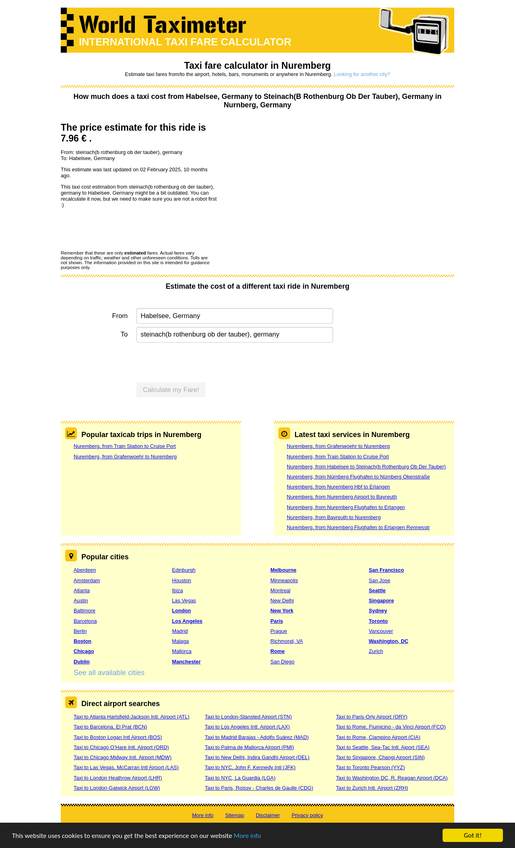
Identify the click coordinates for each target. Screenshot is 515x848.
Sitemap (234, 815)
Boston (82, 641)
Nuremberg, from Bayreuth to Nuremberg (334, 517)
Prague (278, 631)
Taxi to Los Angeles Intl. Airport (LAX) (247, 727)
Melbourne (283, 570)
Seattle (377, 590)
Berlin (80, 631)
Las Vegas (184, 601)
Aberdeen (85, 570)
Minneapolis (284, 580)
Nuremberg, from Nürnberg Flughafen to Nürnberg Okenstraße (358, 477)
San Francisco (386, 570)
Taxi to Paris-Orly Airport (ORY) (372, 717)
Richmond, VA (286, 641)
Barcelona (85, 621)
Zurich (376, 651)
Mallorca (182, 651)
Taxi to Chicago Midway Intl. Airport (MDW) (122, 757)
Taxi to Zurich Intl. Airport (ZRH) (372, 788)
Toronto (378, 621)
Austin (81, 601)
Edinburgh (184, 570)
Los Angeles (187, 621)
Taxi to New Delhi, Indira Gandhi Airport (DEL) (257, 757)
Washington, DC (388, 641)
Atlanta (82, 590)
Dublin (82, 662)
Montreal (280, 590)
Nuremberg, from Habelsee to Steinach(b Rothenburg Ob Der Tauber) (366, 467)
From (120, 316)
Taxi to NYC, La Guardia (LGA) (240, 778)
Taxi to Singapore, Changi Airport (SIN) (380, 757)
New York (281, 611)
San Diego (282, 662)
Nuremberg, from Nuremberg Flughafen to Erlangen (346, 507)
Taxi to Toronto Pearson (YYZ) (370, 767)
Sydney (378, 611)
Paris (276, 621)
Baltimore (84, 611)
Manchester (186, 662)
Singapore (381, 601)
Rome (277, 651)
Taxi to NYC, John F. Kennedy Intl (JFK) (250, 767)
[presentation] (122, 228)
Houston (182, 580)
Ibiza (177, 590)
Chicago (84, 651)
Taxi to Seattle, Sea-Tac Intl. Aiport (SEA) (383, 747)
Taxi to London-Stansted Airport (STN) (248, 717)
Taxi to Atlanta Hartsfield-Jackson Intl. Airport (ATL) (132, 717)
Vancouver (381, 631)
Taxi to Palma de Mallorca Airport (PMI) (249, 747)
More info (247, 836)
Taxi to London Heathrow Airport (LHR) (118, 778)
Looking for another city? (362, 74)
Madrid (180, 631)
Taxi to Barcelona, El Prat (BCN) (110, 727)
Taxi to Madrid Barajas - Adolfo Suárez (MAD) (257, 737)
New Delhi (282, 601)
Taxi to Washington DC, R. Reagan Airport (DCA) (392, 778)
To (124, 334)
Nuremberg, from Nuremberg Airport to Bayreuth (342, 497)
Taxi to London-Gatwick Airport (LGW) (117, 788)
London (181, 611)
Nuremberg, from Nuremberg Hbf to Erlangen (338, 487)
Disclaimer (268, 815)
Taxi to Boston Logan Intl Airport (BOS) (118, 737)
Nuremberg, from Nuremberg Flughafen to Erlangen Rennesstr (358, 527)
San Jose (379, 580)
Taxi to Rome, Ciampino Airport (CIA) (378, 737)
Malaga (180, 641)
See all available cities (109, 673)
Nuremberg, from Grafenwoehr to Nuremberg (125, 457)
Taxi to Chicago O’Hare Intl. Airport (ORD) (121, 747)
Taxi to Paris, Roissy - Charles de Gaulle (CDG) (259, 788)
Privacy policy (307, 815)
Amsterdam (87, 580)
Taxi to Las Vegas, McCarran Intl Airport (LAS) (126, 767)
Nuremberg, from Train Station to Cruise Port (125, 446)
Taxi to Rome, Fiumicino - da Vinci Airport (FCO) (391, 727)
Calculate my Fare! (171, 390)
